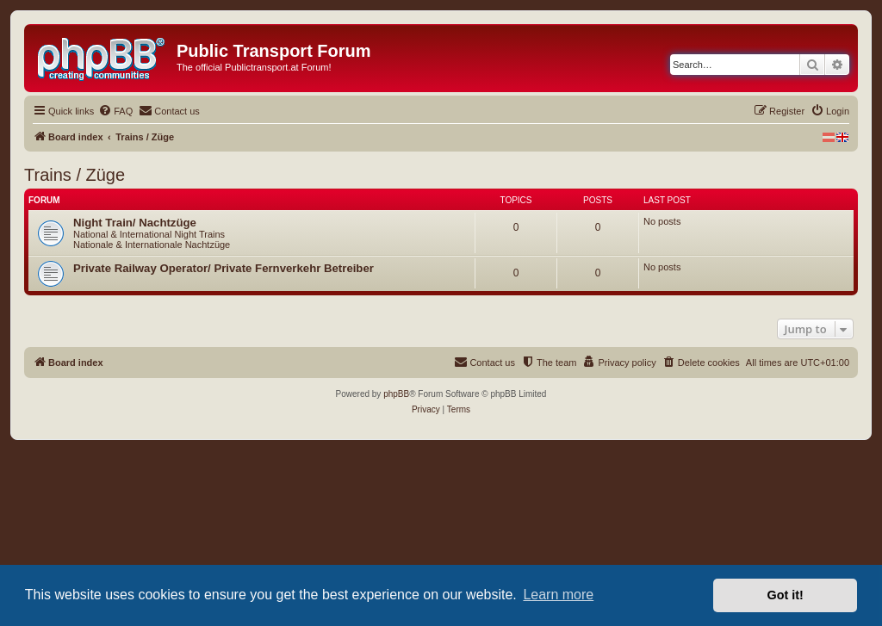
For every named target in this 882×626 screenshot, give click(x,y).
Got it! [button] (785, 595)
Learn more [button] (558, 594)
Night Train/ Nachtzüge (134, 222)
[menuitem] (115, 111)
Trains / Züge (74, 174)
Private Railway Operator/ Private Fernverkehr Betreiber (223, 268)
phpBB (396, 394)
